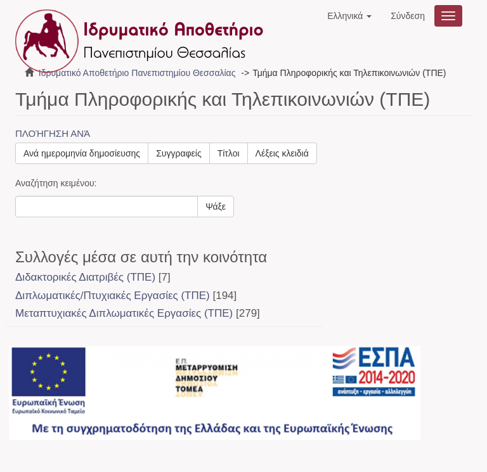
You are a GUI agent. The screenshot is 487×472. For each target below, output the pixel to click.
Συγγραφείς (179, 153)
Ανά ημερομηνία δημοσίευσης (81, 153)
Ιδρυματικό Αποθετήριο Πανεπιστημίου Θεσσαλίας (137, 73)
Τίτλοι (229, 153)
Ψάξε (215, 206)
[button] (349, 16)
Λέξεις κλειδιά (282, 153)
